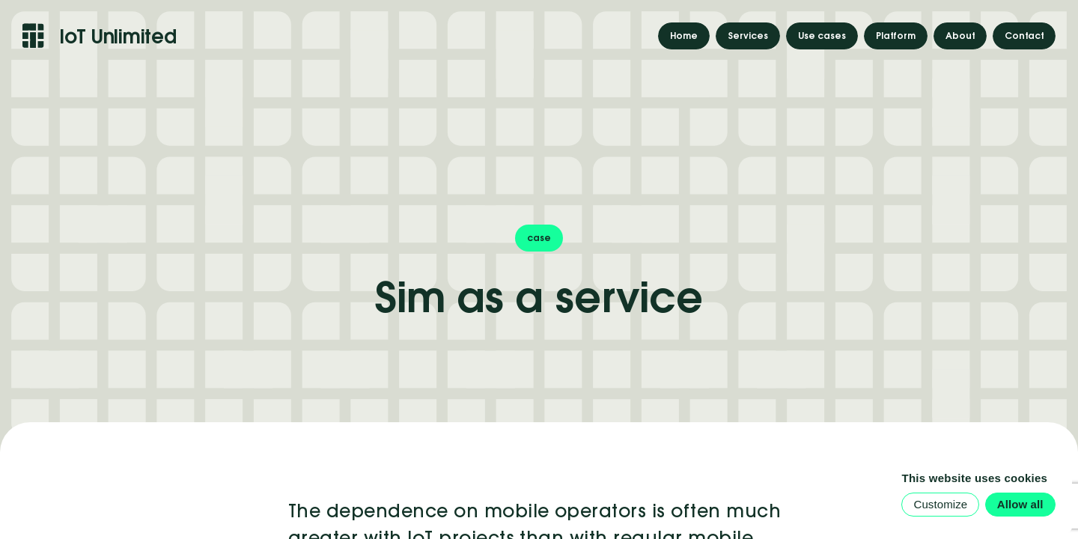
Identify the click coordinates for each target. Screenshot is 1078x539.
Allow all (1020, 504)
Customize (940, 504)
